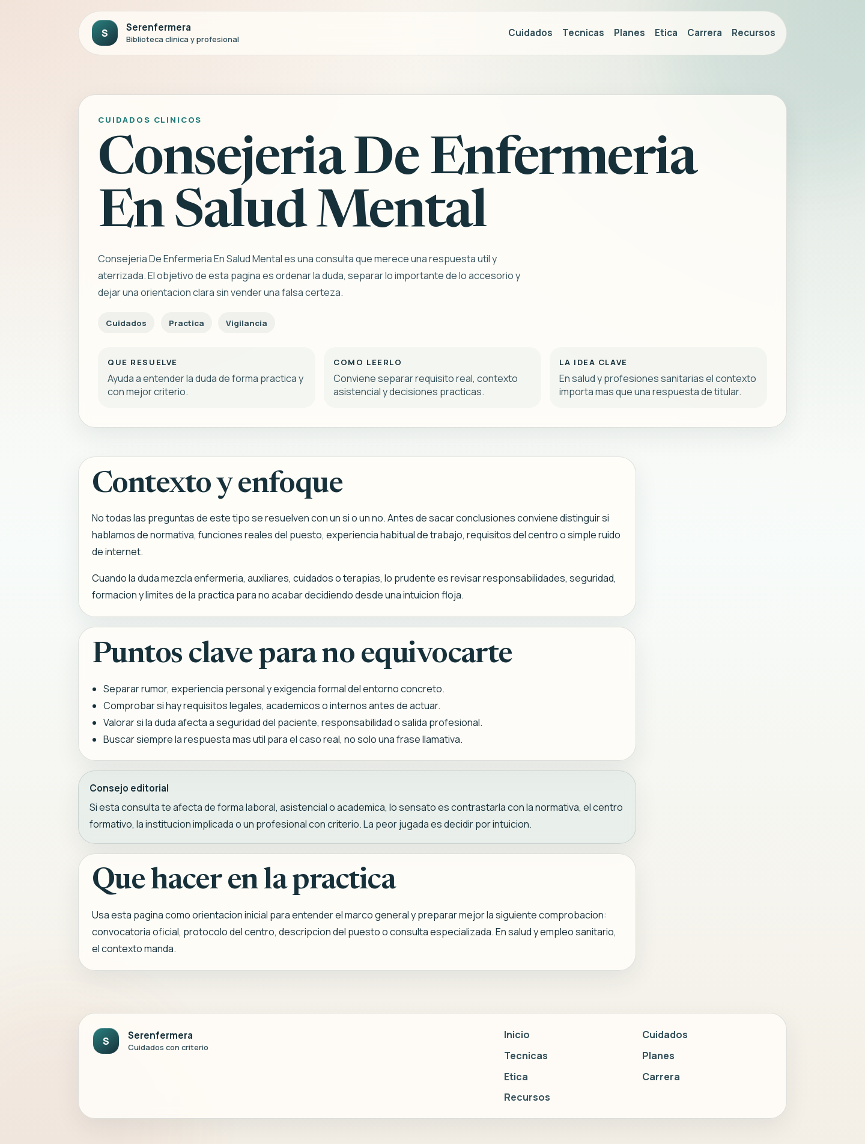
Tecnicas (583, 32)
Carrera (704, 32)
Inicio (517, 1034)
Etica (666, 32)
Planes (629, 32)
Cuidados (530, 32)
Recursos (753, 32)
